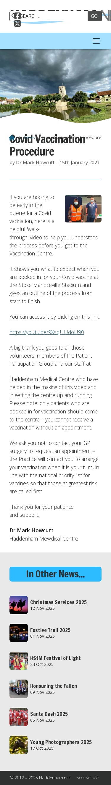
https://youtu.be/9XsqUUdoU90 (46, 332)
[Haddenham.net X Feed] (17, 23)
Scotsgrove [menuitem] (88, 777)
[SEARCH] (50, 16)
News (29, 137)
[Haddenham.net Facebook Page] (17, 15)
